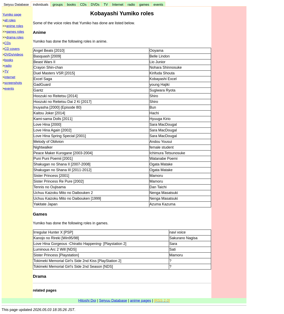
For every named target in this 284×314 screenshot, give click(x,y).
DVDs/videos (13, 54)
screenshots (13, 83)
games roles (15, 31)
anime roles (14, 26)
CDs (83, 4)
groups (58, 4)
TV (106, 4)
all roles (10, 20)
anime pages (140, 301)
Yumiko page (11, 14)
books (71, 4)
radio (131, 4)
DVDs (95, 4)
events (158, 4)
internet (9, 77)
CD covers (12, 49)
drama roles (14, 37)
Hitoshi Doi (87, 301)
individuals (40, 4)
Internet (117, 4)
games (144, 4)
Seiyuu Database (16, 4)
